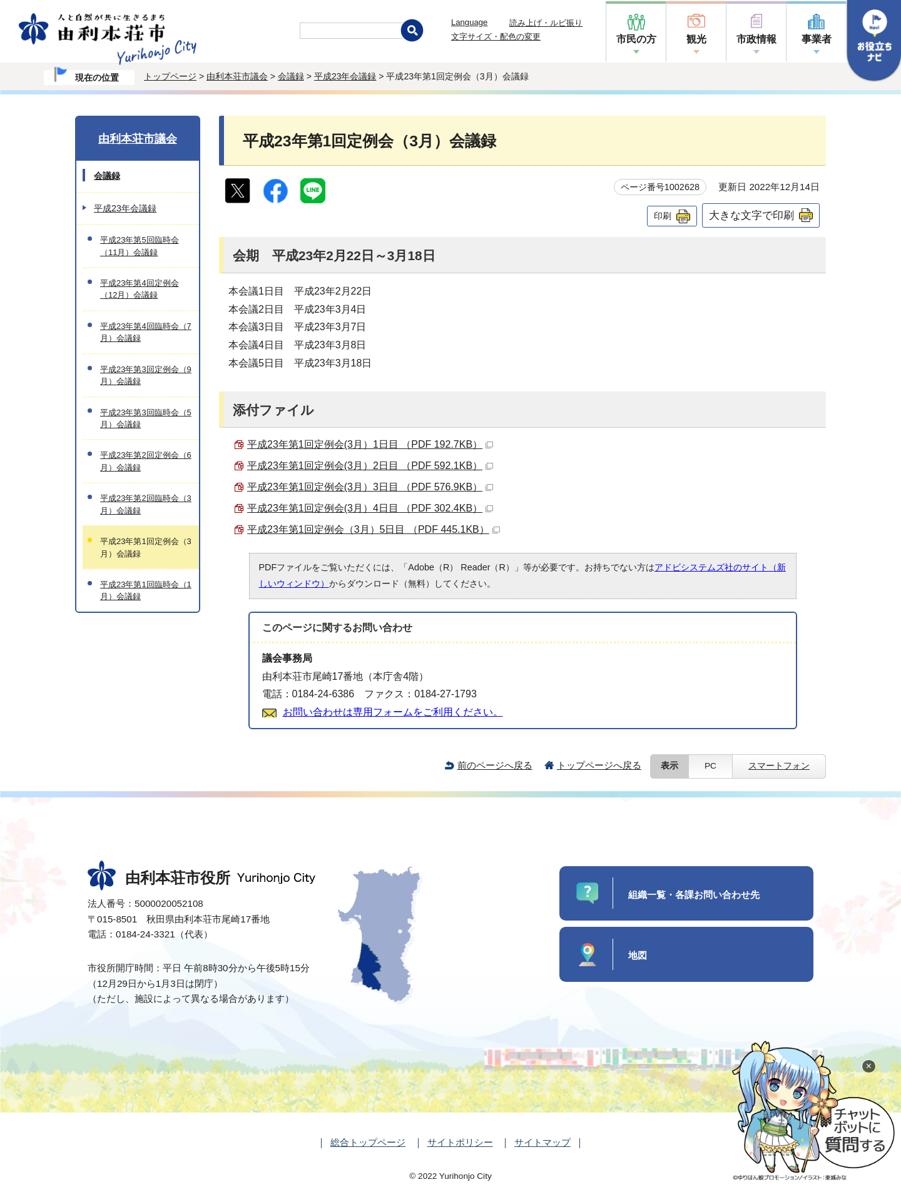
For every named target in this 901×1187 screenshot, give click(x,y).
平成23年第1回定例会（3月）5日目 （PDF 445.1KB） (373, 529)
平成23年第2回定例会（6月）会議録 (145, 461)
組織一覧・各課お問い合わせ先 (694, 894)
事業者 (817, 39)
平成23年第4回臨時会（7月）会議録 (145, 332)
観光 (696, 39)
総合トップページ (367, 1142)
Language (469, 22)
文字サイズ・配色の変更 (496, 36)
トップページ (170, 76)
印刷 (662, 216)
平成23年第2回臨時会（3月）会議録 (145, 504)
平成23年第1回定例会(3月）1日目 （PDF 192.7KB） (370, 444)
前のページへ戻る (494, 765)
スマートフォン (779, 765)
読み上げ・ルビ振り (546, 23)
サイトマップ (542, 1142)
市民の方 (636, 39)
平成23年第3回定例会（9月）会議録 (145, 375)
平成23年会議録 (345, 76)
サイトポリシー (460, 1142)
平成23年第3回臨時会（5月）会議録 (145, 418)
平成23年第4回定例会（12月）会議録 (139, 289)
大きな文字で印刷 (751, 215)
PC (710, 765)
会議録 (291, 76)
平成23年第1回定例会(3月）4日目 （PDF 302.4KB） (370, 508)
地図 (637, 955)
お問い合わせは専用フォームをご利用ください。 (393, 712)
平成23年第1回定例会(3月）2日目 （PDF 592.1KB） (370, 465)
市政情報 (756, 39)
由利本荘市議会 (237, 76)
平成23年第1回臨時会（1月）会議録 (145, 590)
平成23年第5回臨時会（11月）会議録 (139, 245)
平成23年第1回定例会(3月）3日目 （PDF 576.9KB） (370, 487)
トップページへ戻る (599, 765)
